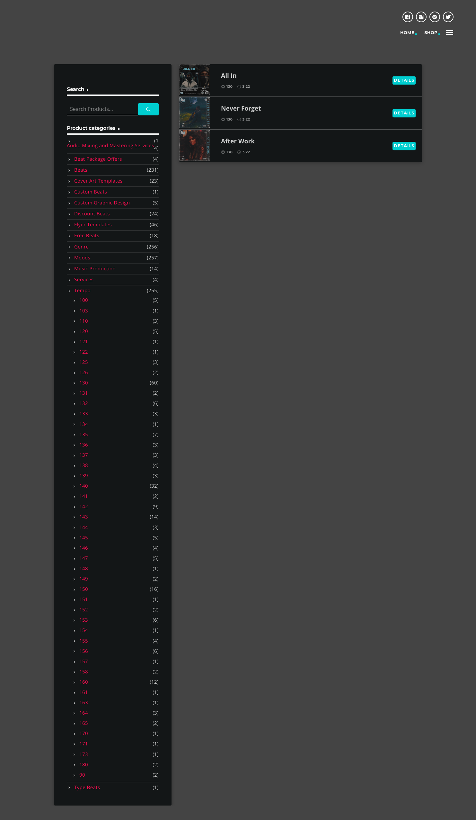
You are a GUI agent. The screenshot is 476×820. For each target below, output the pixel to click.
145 (83, 538)
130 (83, 383)
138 (83, 465)
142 (83, 506)
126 (83, 372)
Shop (430, 32)
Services (83, 279)
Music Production (95, 269)
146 (83, 548)
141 (83, 496)
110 (83, 321)
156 (83, 651)
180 (83, 764)
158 (83, 672)
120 (83, 331)
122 (83, 352)
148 (83, 568)
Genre (81, 247)
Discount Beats (92, 214)
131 (83, 393)
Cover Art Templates (98, 181)
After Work (238, 141)
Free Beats (86, 235)
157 (83, 661)
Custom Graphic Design (102, 203)
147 (83, 558)
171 (83, 744)
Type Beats (87, 787)
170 (83, 733)
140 (83, 486)
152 (83, 610)
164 (83, 713)
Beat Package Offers (98, 159)
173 (83, 754)
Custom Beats (90, 192)
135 (83, 434)
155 (83, 641)
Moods (82, 258)
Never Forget (241, 109)
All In (229, 76)
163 (83, 702)
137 (83, 455)
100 (83, 300)
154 (83, 630)
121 (83, 341)
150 (83, 589)
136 (83, 445)
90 (82, 775)
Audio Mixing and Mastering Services (110, 145)
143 (83, 517)
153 (83, 620)
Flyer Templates (93, 224)
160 (83, 682)
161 (83, 692)
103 (83, 311)
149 (83, 579)
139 (83, 476)
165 (83, 723)
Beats (80, 170)
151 (83, 599)
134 (83, 424)
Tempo (82, 290)
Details (404, 80)
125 (83, 362)
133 (83, 413)
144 (83, 527)
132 (83, 403)
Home (407, 32)
